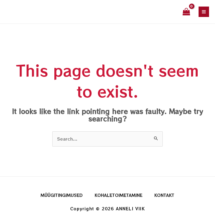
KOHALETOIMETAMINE (118, 195)
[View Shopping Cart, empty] (186, 12)
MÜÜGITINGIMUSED (62, 195)
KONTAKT (164, 195)
